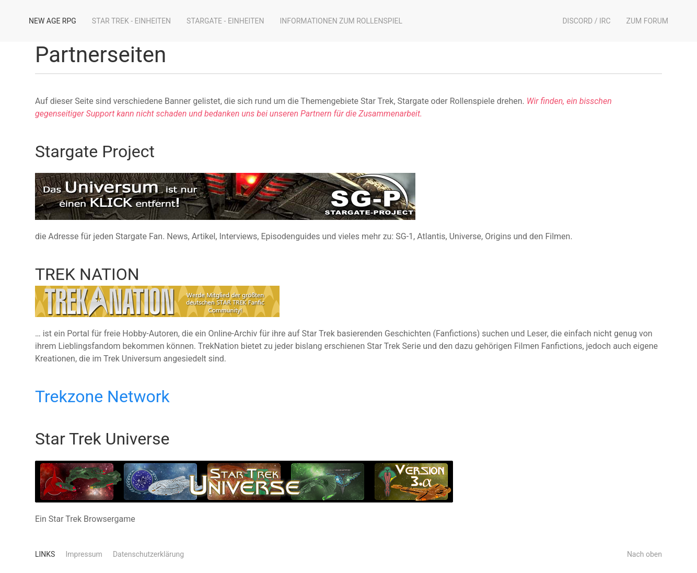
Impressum (83, 554)
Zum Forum (647, 21)
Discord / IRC (586, 21)
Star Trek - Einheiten (131, 21)
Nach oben (644, 554)
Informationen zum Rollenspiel (341, 21)
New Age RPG (52, 21)
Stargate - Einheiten (225, 21)
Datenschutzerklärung (148, 554)
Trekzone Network (102, 396)
